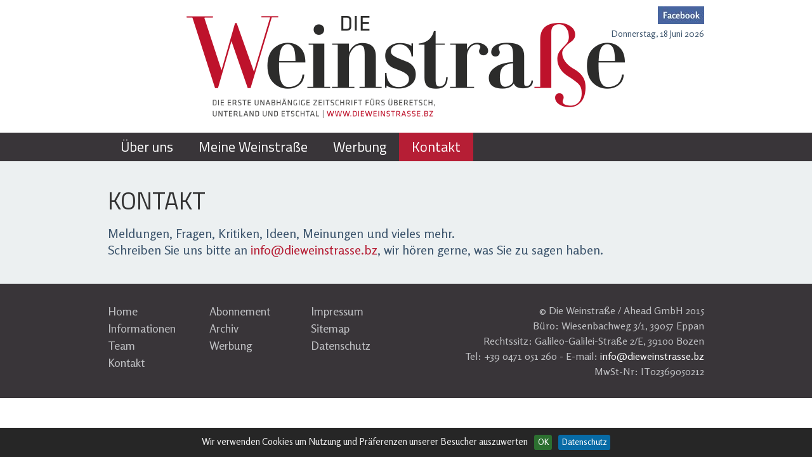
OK (543, 442)
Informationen (142, 328)
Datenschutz (340, 345)
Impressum (337, 311)
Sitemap (330, 328)
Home (123, 311)
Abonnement (239, 311)
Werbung (230, 345)
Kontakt (126, 362)
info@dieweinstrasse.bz (314, 250)
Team (121, 345)
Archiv (224, 328)
